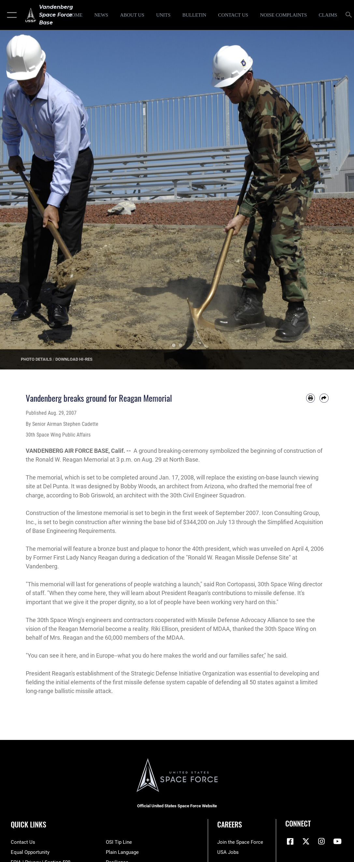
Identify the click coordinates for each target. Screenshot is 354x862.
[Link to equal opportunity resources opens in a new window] (30, 852)
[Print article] (310, 398)
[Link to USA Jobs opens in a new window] (228, 852)
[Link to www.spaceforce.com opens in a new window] (240, 842)
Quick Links (28, 824)
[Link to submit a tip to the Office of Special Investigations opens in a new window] (119, 842)
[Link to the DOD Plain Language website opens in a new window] (122, 852)
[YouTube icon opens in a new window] (337, 841)
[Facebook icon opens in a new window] (290, 841)
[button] (10, 15)
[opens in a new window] (283, 15)
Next (336, 197)
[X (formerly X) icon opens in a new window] (306, 841)
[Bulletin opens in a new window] (194, 15)
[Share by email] (323, 398)
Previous (17, 197)
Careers (229, 824)
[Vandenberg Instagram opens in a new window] (321, 841)
